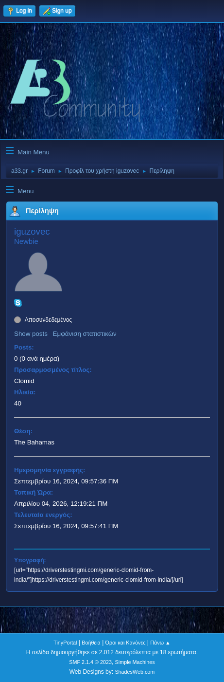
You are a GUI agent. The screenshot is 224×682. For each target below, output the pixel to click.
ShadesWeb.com (135, 672)
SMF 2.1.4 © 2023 (90, 662)
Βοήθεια (91, 642)
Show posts (31, 333)
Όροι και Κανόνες (125, 642)
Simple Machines (135, 662)
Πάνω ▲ (160, 642)
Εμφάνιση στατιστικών (85, 333)
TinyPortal (65, 642)
